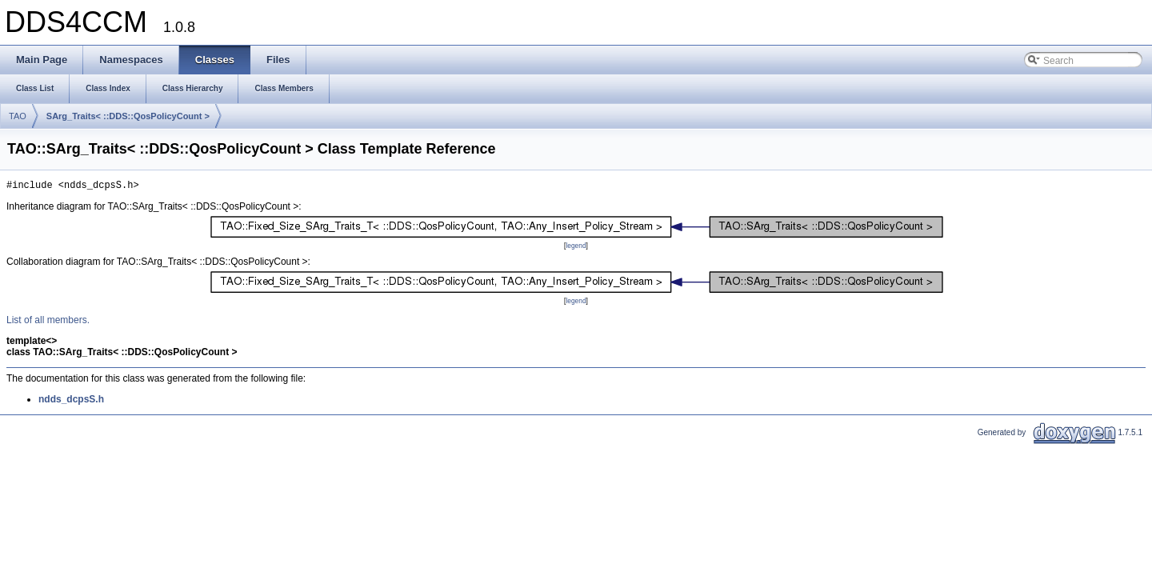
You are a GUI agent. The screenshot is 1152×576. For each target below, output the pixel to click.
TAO (17, 116)
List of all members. (48, 322)
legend (576, 248)
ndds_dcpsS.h (71, 401)
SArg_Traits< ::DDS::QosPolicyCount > (128, 116)
